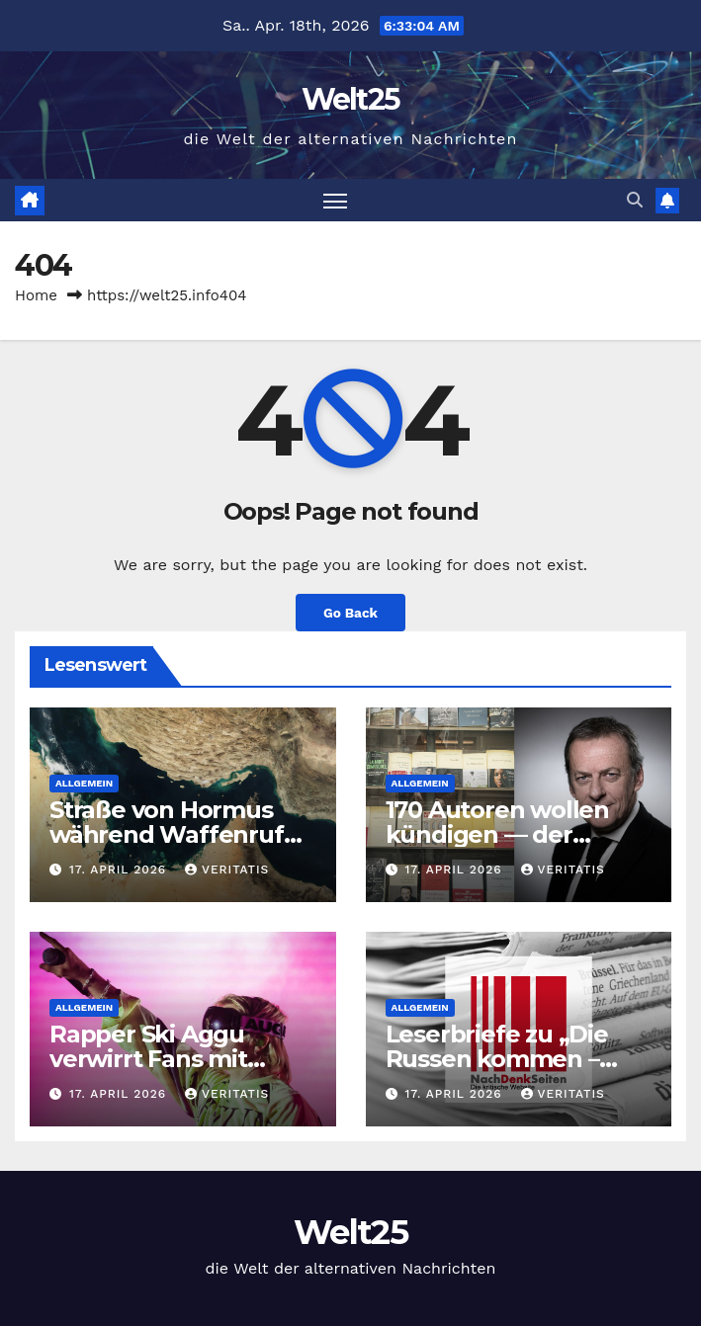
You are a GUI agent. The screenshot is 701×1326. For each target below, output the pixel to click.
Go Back (350, 613)
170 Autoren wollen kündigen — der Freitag (497, 834)
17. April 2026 (120, 869)
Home (36, 295)
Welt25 (351, 99)
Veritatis (227, 869)
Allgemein (84, 783)
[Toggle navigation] (335, 200)
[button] (635, 200)
